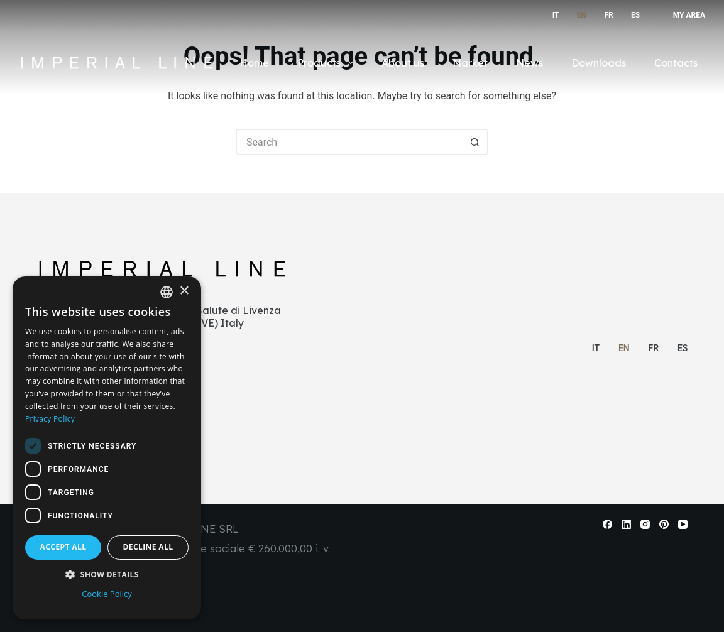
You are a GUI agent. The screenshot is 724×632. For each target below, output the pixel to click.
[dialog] (107, 447)
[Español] (633, 15)
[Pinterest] (664, 524)
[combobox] (166, 292)
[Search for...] (349, 142)
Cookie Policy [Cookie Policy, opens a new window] (107, 593)
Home (254, 63)
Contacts (676, 63)
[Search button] (475, 142)
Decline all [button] (148, 547)
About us (402, 63)
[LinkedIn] (626, 524)
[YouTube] (683, 524)
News (529, 63)
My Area (689, 15)
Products (327, 62)
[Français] (606, 15)
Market (470, 63)
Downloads (598, 63)
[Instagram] (645, 524)
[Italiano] (553, 15)
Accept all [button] (63, 547)
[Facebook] (607, 524)
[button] (107, 574)
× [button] (184, 291)
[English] (578, 15)
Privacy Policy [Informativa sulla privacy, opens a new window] (50, 418)
